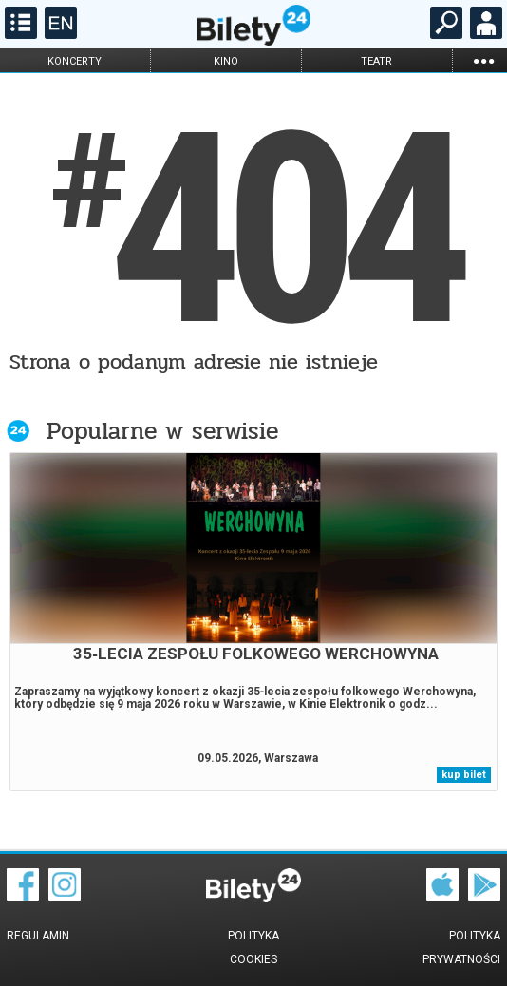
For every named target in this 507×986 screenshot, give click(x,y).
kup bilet (463, 774)
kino (226, 61)
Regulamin (38, 935)
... (483, 60)
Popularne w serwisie (162, 430)
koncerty (74, 61)
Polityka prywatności (461, 947)
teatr (376, 61)
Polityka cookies (253, 947)
